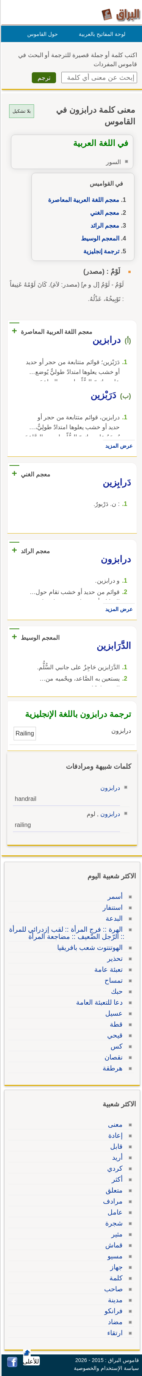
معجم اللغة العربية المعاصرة (82, 200)
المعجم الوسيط (99, 238)
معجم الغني (103, 212)
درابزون (109, 788)
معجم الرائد (103, 225)
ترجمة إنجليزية (100, 251)
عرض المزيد (117, 446)
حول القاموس (41, 34)
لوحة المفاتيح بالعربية (101, 34)
